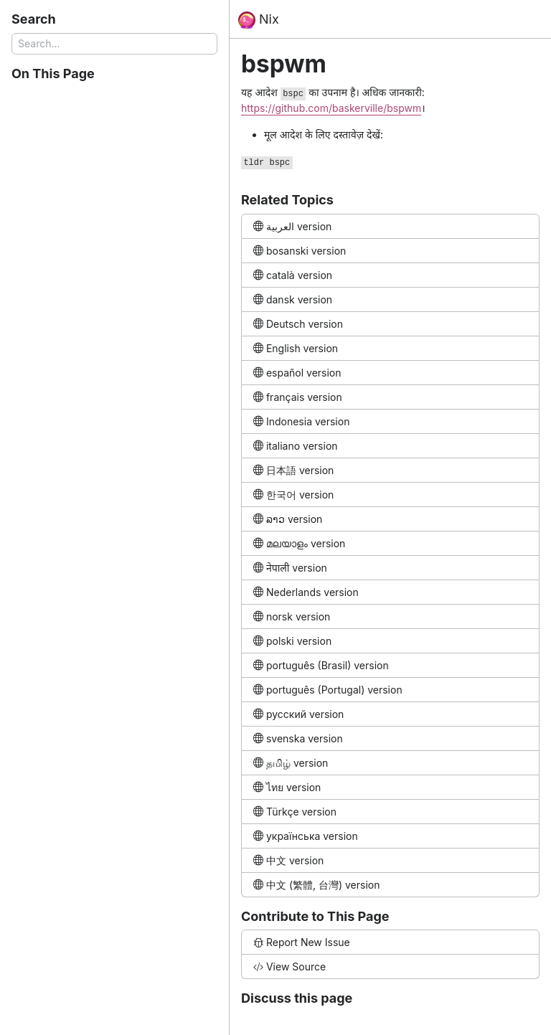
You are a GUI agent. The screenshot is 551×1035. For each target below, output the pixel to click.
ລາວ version (287, 519)
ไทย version (287, 787)
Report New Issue (301, 942)
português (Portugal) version (327, 690)
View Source (289, 966)
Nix (258, 20)
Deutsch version (298, 324)
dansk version (292, 299)
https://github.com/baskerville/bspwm (331, 108)
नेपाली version (290, 568)
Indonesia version (301, 421)
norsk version (291, 616)
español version (297, 373)
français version (297, 397)
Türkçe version (294, 811)
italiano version (295, 446)
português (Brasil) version (321, 665)
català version (292, 275)
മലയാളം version (299, 543)
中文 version (288, 860)
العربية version (292, 226)
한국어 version (293, 494)
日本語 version (293, 470)
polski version (292, 641)
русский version (298, 714)
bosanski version (299, 251)
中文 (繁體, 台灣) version (316, 885)
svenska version (298, 738)
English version (295, 348)
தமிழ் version (290, 763)
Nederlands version (306, 592)
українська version (305, 836)
